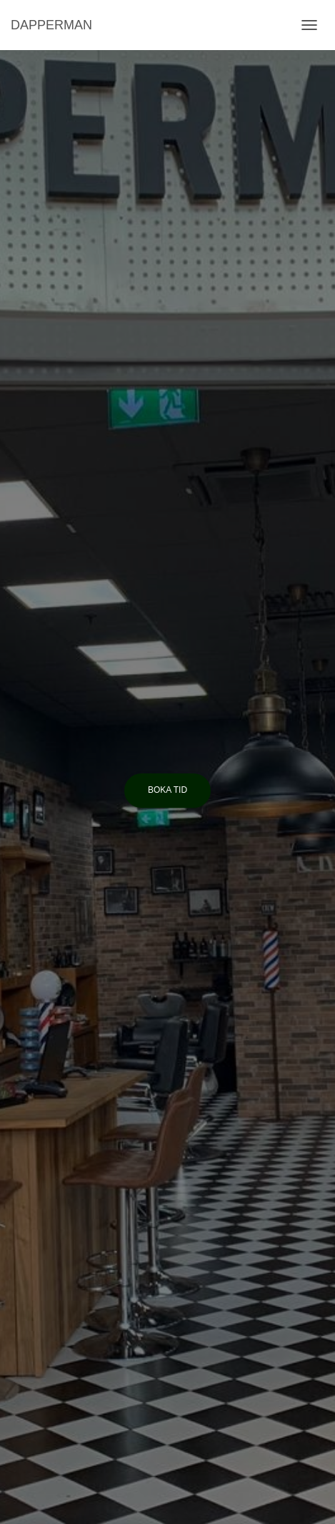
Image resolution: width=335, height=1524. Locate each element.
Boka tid (167, 790)
